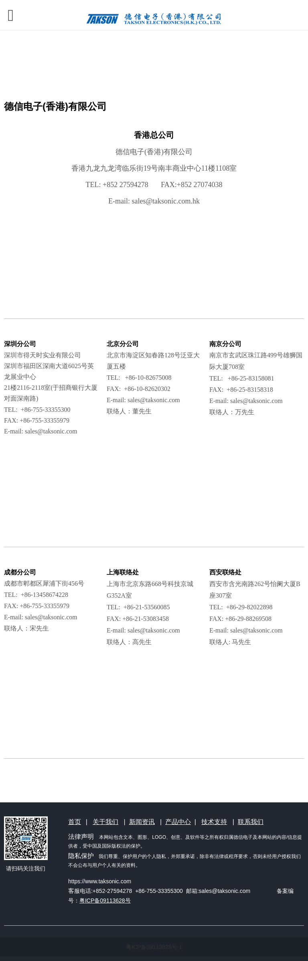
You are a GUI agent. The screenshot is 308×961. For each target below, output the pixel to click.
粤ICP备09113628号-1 (154, 947)
